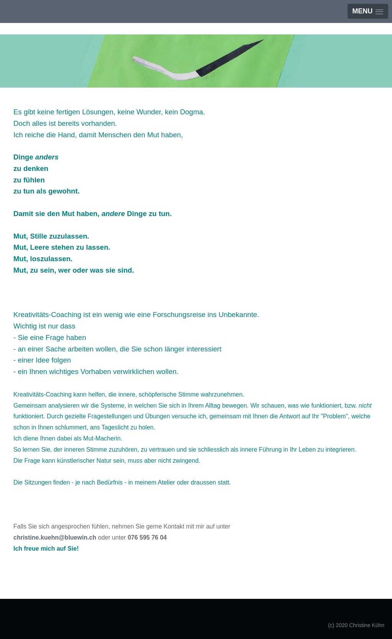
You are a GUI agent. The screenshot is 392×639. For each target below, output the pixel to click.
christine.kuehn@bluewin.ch (54, 537)
